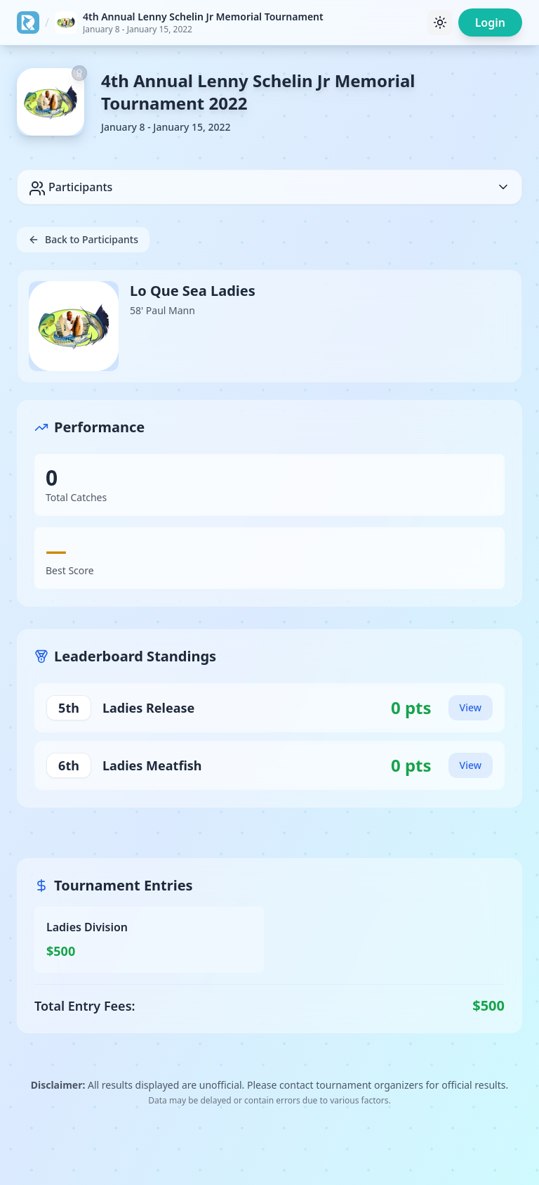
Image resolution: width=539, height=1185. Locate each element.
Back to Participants (83, 239)
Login (490, 22)
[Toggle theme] (440, 22)
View (470, 707)
